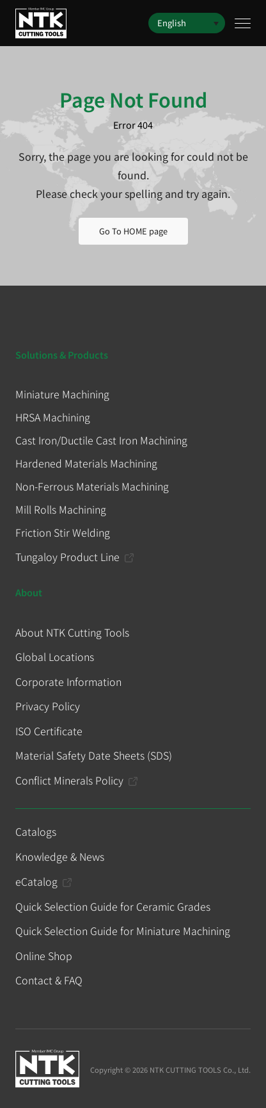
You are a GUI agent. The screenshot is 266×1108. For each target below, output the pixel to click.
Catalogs (35, 831)
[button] (186, 23)
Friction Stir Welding (62, 532)
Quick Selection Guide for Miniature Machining (122, 931)
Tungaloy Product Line (67, 556)
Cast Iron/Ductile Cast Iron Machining (101, 440)
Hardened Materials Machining (86, 463)
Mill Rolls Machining (60, 509)
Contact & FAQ (48, 980)
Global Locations (54, 656)
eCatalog (36, 881)
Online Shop (43, 956)
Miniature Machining (62, 393)
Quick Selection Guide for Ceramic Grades (112, 906)
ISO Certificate (48, 731)
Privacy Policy (47, 706)
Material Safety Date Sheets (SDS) (93, 755)
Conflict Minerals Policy (69, 780)
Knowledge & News (59, 856)
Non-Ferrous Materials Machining (92, 486)
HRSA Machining (52, 417)
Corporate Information (68, 681)
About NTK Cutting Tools (72, 632)
